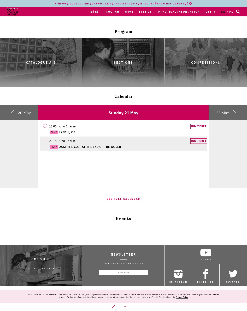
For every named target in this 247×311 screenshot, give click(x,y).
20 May (21, 108)
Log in (210, 11)
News (129, 11)
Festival (146, 11)
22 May (226, 108)
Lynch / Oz (62, 127)
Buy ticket (199, 121)
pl (231, 11)
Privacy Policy (182, 297)
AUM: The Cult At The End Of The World (85, 142)
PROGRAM (111, 11)
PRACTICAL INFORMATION (179, 11)
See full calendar (123, 193)
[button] (123, 306)
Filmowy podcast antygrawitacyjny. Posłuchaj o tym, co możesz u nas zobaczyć (123, 3)
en (223, 11)
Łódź (94, 11)
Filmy (54, 127)
